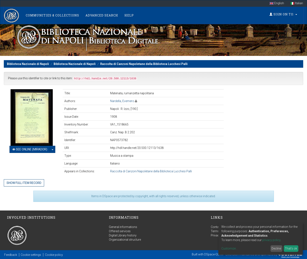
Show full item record (24, 183)
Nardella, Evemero (122, 101)
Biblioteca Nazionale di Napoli (28, 64)
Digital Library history (123, 235)
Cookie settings (31, 254)
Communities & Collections (52, 15)
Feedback (10, 254)
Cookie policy (54, 254)
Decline (276, 248)
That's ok (291, 248)
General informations (123, 227)
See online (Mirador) (29, 149)
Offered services (120, 231)
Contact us (218, 227)
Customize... (229, 248)
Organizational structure (125, 239)
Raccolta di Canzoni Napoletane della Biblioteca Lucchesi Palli (144, 64)
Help (129, 15)
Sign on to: (283, 14)
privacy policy (271, 240)
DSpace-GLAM (213, 254)
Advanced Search (101, 15)
